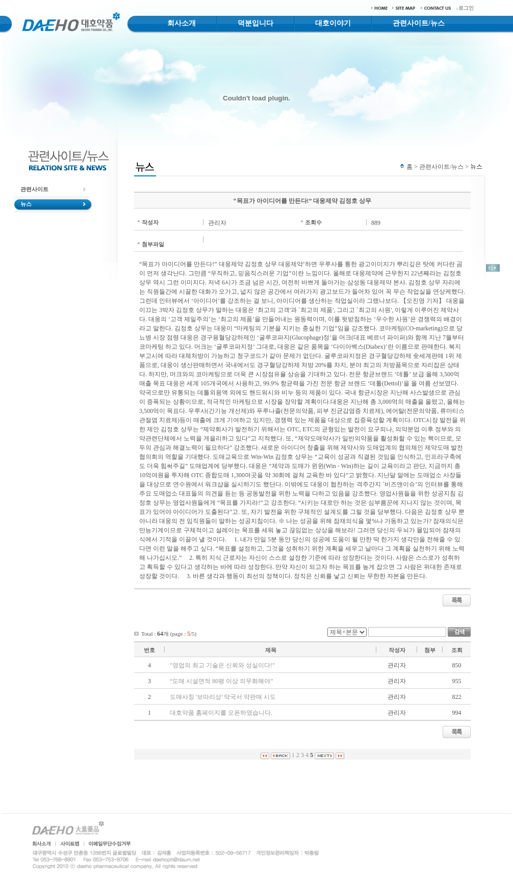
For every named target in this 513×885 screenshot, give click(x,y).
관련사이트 (34, 189)
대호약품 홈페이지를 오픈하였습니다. (221, 712)
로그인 (466, 8)
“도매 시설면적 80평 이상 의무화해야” (221, 681)
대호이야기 (333, 23)
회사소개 (181, 23)
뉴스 (26, 204)
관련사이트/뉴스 (419, 23)
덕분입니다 (255, 23)
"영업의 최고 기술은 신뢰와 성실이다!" (222, 665)
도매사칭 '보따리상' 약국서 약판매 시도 (223, 696)
